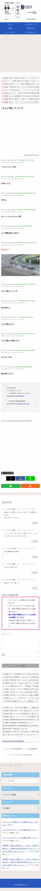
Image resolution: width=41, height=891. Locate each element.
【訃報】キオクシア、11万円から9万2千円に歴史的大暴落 (21, 93)
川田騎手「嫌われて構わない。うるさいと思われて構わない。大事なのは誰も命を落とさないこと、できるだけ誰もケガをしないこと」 (20, 852)
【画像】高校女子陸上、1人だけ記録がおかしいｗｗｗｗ (22, 714)
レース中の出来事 (7, 473)
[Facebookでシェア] (20, 478)
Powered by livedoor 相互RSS (13, 744)
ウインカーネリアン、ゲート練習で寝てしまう (19, 833)
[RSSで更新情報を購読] (30, 486)
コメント (6, 634)
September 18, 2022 (23, 404)
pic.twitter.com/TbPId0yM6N (15, 396)
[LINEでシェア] (30, 478)
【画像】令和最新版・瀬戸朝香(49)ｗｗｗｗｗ (18, 726)
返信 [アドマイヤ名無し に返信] (34, 523)
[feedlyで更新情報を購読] (10, 486)
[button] (37, 784)
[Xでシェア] (10, 478)
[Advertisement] (20, 54)
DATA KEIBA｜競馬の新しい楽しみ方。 (16, 732)
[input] (20, 784)
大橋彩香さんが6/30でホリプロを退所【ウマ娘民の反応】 (22, 735)
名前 (3, 658)
